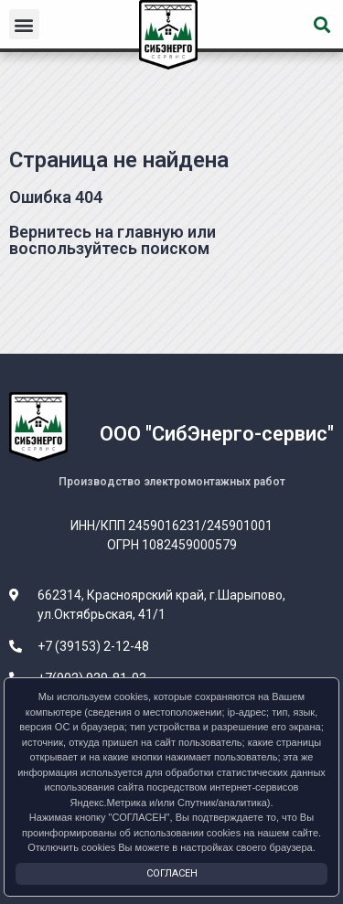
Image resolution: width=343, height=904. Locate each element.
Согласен (172, 873)
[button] (24, 24)
